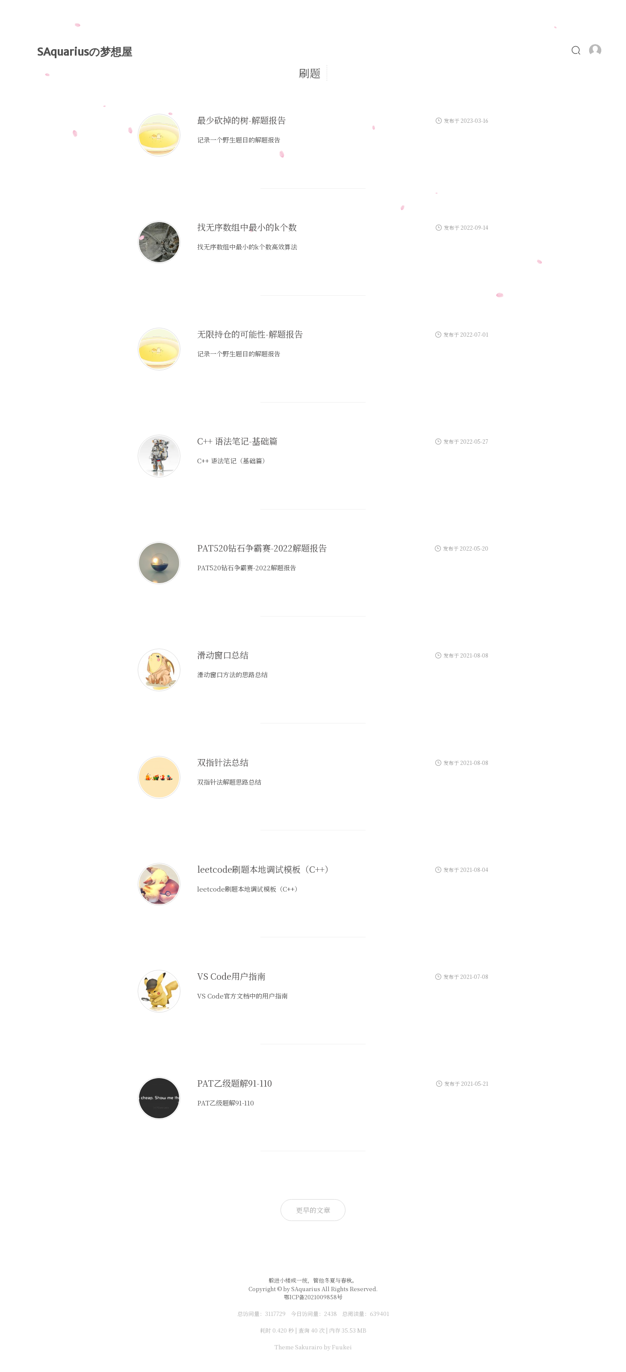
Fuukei (342, 1347)
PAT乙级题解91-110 (234, 1085)
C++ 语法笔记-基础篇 (237, 443)
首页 (287, 50)
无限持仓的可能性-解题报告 (250, 336)
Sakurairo (308, 1347)
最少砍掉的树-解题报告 (241, 122)
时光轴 (358, 50)
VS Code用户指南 (231, 978)
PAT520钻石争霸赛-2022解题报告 (262, 550)
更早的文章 (313, 1210)
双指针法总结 (222, 764)
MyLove (401, 50)
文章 (321, 50)
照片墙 (481, 50)
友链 (552, 50)
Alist (443, 50)
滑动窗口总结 (222, 657)
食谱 (518, 50)
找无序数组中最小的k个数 (247, 229)
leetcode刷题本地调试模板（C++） (265, 871)
